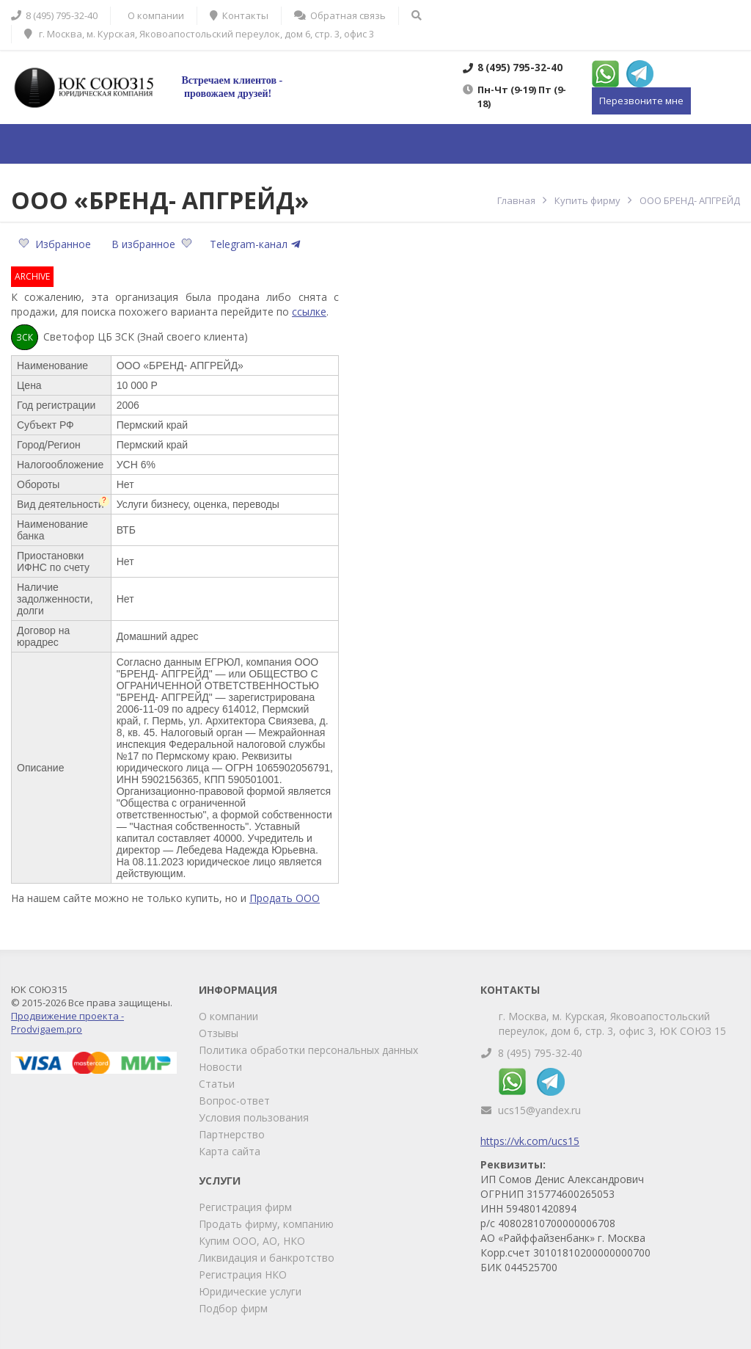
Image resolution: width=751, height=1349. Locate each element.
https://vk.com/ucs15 (529, 1141)
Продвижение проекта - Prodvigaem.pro (67, 1022)
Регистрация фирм (245, 1207)
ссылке (309, 312)
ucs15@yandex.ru (539, 1110)
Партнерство (232, 1134)
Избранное (56, 244)
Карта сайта (229, 1151)
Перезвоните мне (641, 100)
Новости (220, 1067)
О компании (228, 1016)
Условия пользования (254, 1117)
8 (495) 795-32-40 (540, 1053)
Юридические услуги (250, 1291)
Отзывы (218, 1033)
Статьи (217, 1084)
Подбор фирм (233, 1308)
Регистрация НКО (243, 1274)
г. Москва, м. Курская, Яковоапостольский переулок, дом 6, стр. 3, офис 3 (199, 33)
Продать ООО (284, 898)
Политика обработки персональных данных (308, 1050)
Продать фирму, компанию (266, 1224)
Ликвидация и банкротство (266, 1258)
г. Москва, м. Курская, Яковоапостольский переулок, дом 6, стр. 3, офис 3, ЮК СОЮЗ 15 (612, 1023)
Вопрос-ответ (234, 1101)
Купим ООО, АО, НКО (252, 1241)
